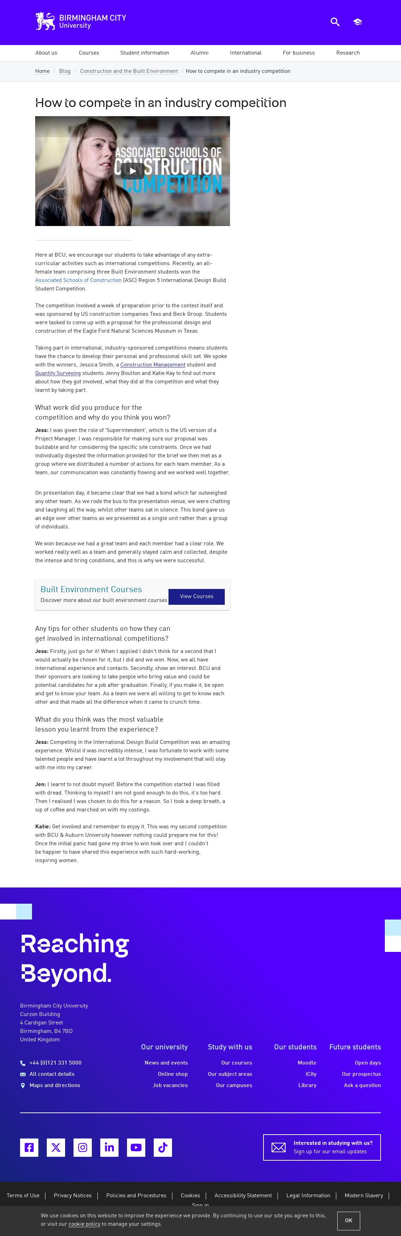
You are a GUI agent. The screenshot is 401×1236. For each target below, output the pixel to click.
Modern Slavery (364, 1196)
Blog (65, 71)
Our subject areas (230, 1074)
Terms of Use (23, 1196)
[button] (46, 53)
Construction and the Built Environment (129, 71)
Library (307, 1085)
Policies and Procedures (136, 1196)
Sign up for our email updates (333, 1147)
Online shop (173, 1074)
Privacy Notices (73, 1196)
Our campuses (234, 1085)
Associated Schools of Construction (78, 280)
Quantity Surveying (58, 373)
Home (42, 71)
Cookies (190, 1196)
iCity (311, 1074)
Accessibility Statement (243, 1196)
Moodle (307, 1063)
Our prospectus (361, 1074)
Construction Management (152, 365)
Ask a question (362, 1085)
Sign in (200, 1206)
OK (348, 1221)
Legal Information (308, 1196)
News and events (166, 1063)
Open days (368, 1063)
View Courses (197, 597)
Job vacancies (170, 1085)
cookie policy (84, 1224)
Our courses (236, 1063)
